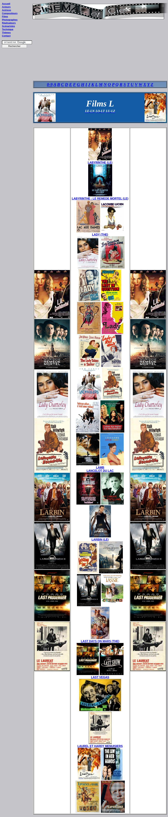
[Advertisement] (17, 117)
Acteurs (6, 7)
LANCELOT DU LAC (100, 470)
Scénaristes (8, 26)
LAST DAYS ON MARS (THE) (100, 641)
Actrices (6, 10)
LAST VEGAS (100, 677)
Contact (6, 35)
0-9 (50, 84)
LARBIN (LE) (100, 539)
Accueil (6, 3)
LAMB (100, 467)
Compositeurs (9, 13)
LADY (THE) (100, 234)
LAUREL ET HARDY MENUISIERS (100, 746)
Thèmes (6, 32)
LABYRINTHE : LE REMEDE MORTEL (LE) (100, 198)
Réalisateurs (9, 23)
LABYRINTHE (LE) (100, 162)
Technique (7, 29)
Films (5, 16)
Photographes (9, 19)
